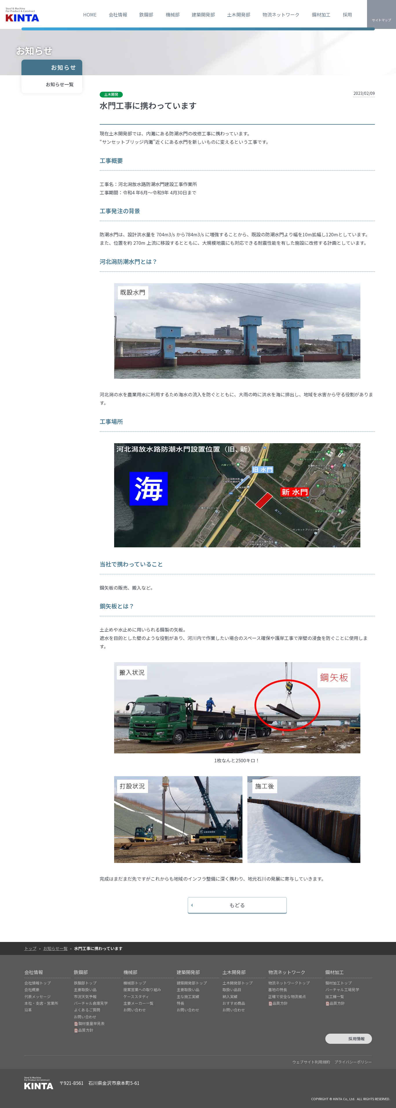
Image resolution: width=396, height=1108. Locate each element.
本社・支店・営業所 (41, 1003)
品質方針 (83, 1030)
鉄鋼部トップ (85, 983)
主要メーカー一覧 (138, 1003)
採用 (347, 14)
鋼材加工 (321, 14)
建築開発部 (203, 14)
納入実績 (230, 996)
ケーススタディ (136, 996)
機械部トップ (134, 983)
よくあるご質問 (87, 1010)
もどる (237, 905)
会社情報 (118, 14)
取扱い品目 (231, 989)
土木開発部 (238, 14)
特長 (180, 1003)
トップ (30, 948)
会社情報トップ (37, 983)
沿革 (28, 1010)
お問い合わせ (85, 1016)
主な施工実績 (188, 996)
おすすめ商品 (233, 1003)
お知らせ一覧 (60, 84)
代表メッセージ (37, 996)
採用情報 (356, 1038)
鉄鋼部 (146, 14)
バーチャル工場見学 (342, 989)
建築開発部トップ (192, 983)
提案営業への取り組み (142, 989)
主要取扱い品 (85, 989)
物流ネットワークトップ (289, 983)
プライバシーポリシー (353, 1062)
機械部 (173, 14)
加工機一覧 (334, 996)
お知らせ (63, 67)
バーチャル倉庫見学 (91, 1003)
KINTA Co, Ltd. (344, 1098)
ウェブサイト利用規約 (311, 1062)
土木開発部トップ (237, 983)
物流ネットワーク (281, 14)
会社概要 (31, 989)
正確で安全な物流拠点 (287, 996)
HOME (89, 14)
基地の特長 (277, 989)
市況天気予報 (85, 996)
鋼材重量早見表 (89, 1023)
